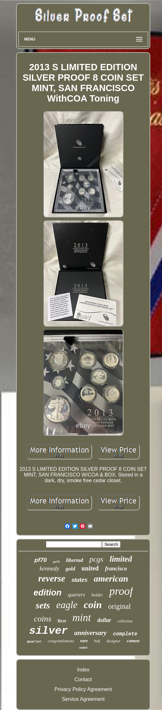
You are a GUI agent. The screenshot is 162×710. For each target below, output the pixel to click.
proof (121, 591)
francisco (116, 568)
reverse (51, 578)
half (97, 641)
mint (81, 617)
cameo (133, 640)
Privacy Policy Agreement (83, 689)
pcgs (96, 559)
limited (120, 559)
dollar (104, 620)
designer (113, 640)
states (79, 579)
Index (83, 669)
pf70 (40, 560)
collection (124, 621)
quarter (34, 642)
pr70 (56, 562)
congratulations (61, 640)
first (62, 620)
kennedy (49, 568)
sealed (83, 647)
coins (42, 618)
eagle (67, 604)
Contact (83, 679)
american (111, 578)
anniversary (90, 633)
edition (48, 592)
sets (43, 605)
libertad (74, 560)
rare (84, 640)
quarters (76, 594)
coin (93, 604)
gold (70, 569)
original (119, 606)
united (90, 568)
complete (125, 634)
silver (48, 631)
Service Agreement (83, 699)
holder (97, 595)
